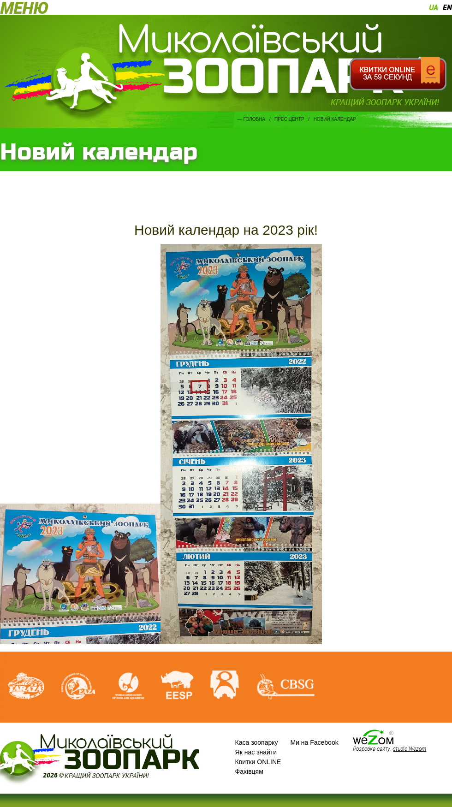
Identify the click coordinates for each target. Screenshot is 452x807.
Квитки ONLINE (258, 761)
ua (433, 7)
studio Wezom (409, 748)
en (447, 7)
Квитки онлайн (398, 73)
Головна (254, 119)
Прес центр (289, 119)
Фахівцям (249, 771)
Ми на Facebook (314, 742)
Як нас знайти (256, 752)
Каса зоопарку (256, 742)
